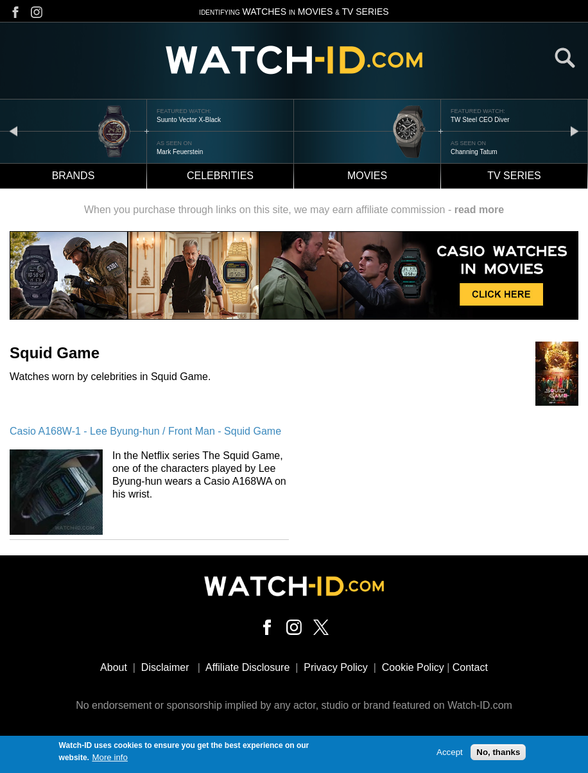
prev (13, 130)
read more (479, 209)
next (574, 130)
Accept (450, 753)
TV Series (514, 175)
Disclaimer (165, 667)
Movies (367, 175)
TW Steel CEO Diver (480, 119)
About (113, 667)
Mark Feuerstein (180, 151)
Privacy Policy (336, 667)
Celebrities (220, 175)
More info (110, 758)
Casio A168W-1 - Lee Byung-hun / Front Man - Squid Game (145, 431)
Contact (470, 667)
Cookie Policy (413, 667)
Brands (73, 175)
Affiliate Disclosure (247, 667)
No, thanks (498, 753)
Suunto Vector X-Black (189, 119)
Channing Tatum (474, 151)
